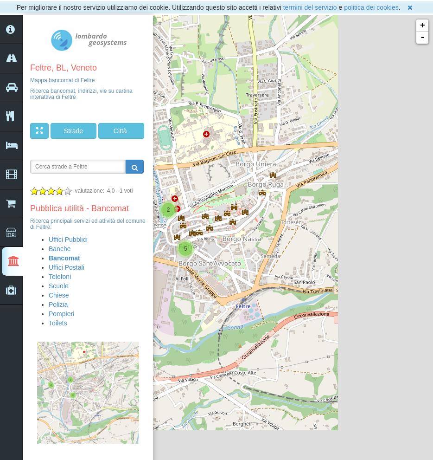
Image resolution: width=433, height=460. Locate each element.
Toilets (58, 323)
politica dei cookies (371, 7)
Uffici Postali (66, 267)
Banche (59, 249)
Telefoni (60, 276)
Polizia (58, 304)
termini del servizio (310, 7)
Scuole (59, 286)
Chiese (59, 295)
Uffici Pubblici (68, 239)
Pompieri (61, 313)
